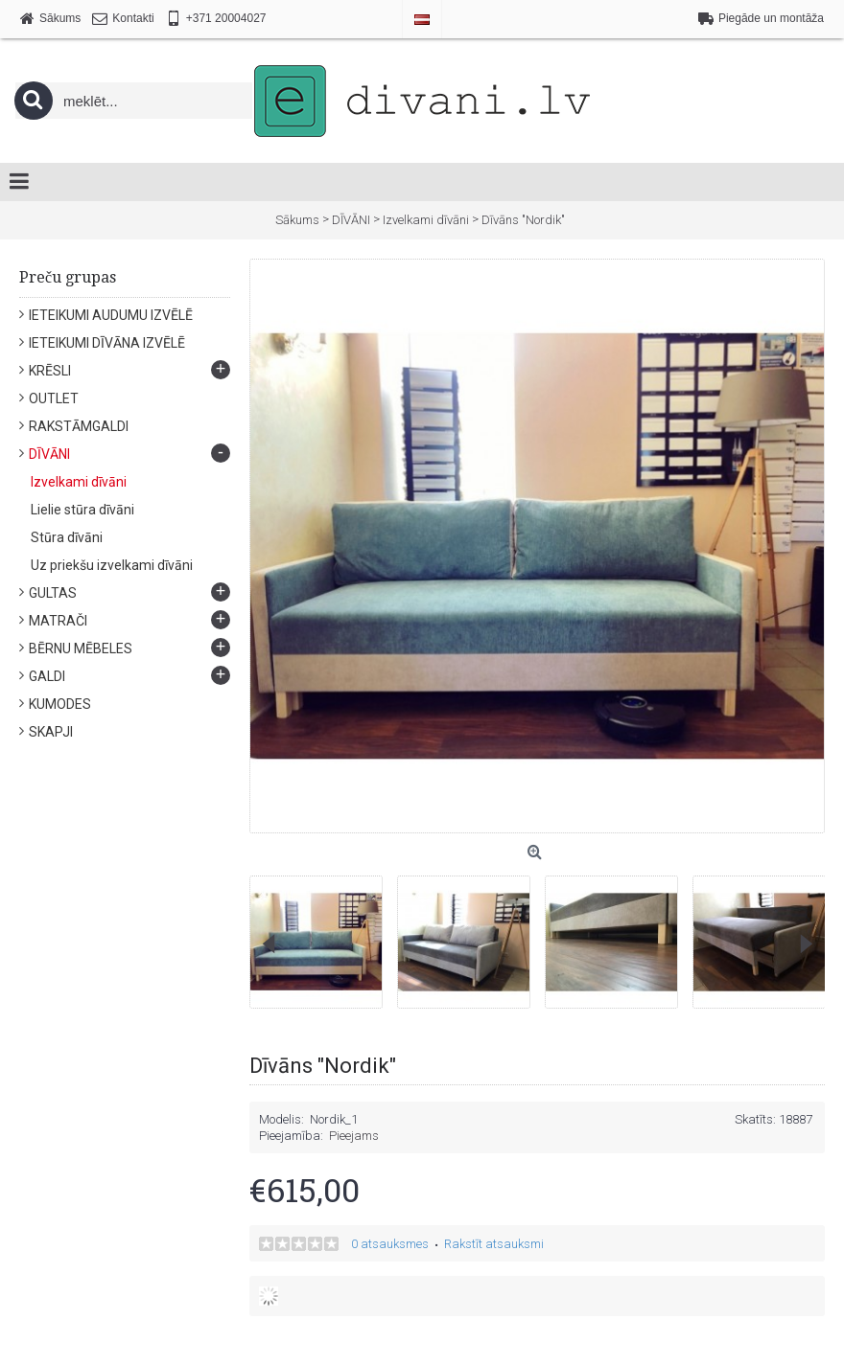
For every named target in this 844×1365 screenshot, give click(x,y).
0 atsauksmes (390, 1244)
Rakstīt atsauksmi (494, 1244)
